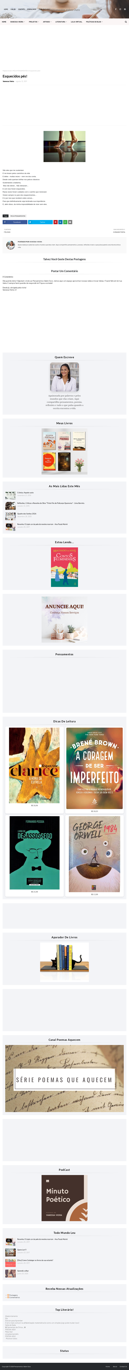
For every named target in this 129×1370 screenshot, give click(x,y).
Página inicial (7, 71)
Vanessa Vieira (8, 81)
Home (6, 9)
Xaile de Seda (10, 1325)
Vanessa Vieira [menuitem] (16, 22)
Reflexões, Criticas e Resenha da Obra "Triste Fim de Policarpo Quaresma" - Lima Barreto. (51, 503)
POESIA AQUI (10, 1329)
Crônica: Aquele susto (25, 493)
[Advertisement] (64, 47)
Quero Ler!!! (21, 1250)
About (115, 1366)
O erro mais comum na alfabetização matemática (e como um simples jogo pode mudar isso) (42, 1323)
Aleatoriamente (11, 1316)
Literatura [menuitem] (60, 22)
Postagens (12, 1295)
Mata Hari (9, 1332)
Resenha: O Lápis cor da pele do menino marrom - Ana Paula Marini (42, 524)
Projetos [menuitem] (33, 22)
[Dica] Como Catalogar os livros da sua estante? (35, 1260)
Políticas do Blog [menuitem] (93, 22)
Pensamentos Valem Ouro (64, 9)
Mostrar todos (11, 1338)
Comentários (13, 1297)
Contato (21, 9)
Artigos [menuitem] (46, 22)
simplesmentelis (11, 1334)
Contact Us (123, 1366)
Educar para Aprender (14, 1320)
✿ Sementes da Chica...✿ (15, 1327)
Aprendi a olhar (23, 1271)
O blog (13, 9)
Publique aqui (44, 9)
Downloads (31, 9)
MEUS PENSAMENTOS (20, 71)
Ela (6, 1318)
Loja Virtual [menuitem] (76, 22)
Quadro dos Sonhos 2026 (26, 514)
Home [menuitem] (4, 22)
